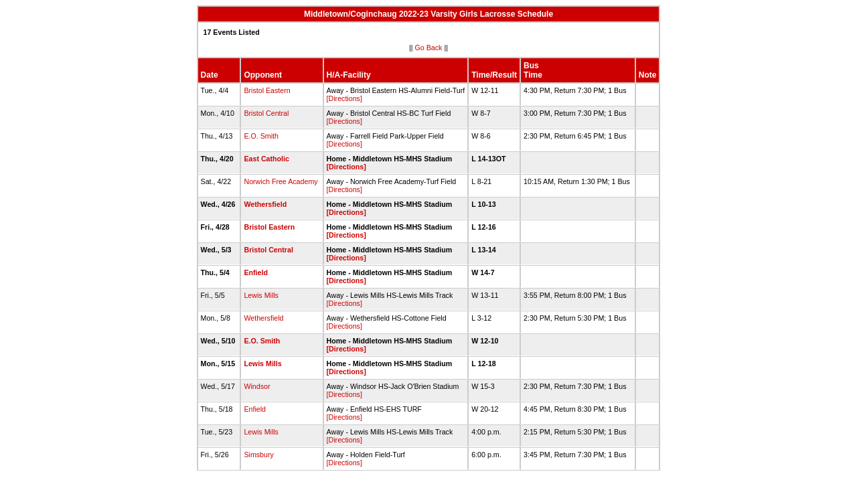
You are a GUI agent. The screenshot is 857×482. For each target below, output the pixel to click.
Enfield (256, 272)
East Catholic (266, 159)
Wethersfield (265, 204)
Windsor (257, 386)
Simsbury (258, 455)
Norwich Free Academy (280, 181)
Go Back (429, 48)
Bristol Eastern (267, 90)
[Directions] (344, 98)
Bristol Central (266, 113)
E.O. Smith (261, 136)
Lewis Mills (261, 295)
